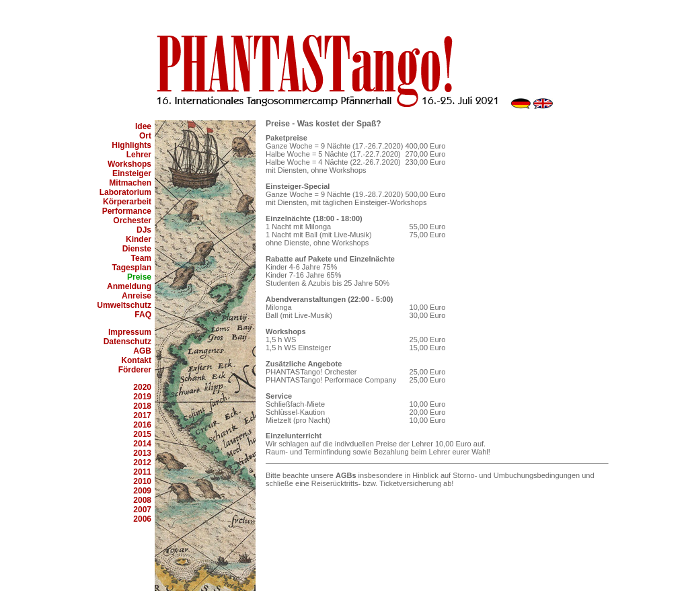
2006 (142, 519)
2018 (142, 406)
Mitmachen (130, 183)
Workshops (129, 164)
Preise (139, 277)
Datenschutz (127, 341)
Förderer (134, 369)
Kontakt (136, 360)
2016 (142, 425)
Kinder (138, 239)
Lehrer (138, 154)
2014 (142, 443)
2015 (142, 434)
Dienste (136, 248)
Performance (126, 211)
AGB (142, 351)
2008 (142, 500)
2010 (142, 481)
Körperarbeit (127, 201)
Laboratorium (125, 192)
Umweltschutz (124, 305)
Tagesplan (131, 267)
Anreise (136, 296)
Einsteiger (131, 173)
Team (141, 258)
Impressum (129, 332)
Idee (143, 126)
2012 (142, 462)
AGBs (346, 475)
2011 (142, 472)
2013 (142, 453)
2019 (142, 396)
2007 (142, 509)
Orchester (132, 220)
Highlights (131, 145)
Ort (145, 136)
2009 (142, 490)
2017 (142, 415)
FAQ (143, 314)
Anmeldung (129, 286)
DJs (144, 230)
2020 (142, 387)
